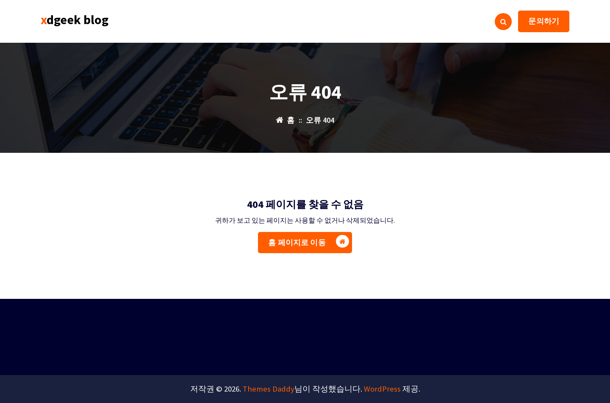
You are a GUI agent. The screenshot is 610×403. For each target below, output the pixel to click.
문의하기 (543, 21)
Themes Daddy (268, 389)
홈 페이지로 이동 (308, 253)
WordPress (382, 389)
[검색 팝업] (503, 21)
